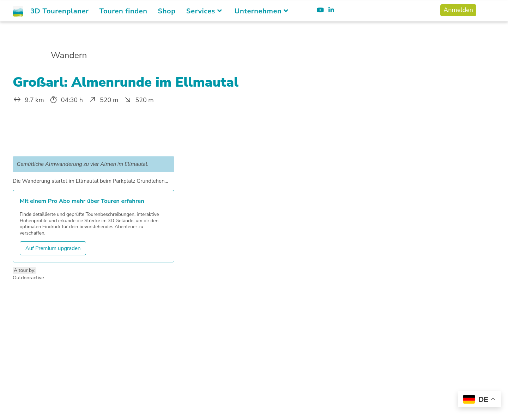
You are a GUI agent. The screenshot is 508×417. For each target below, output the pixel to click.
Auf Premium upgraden (53, 248)
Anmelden (458, 10)
